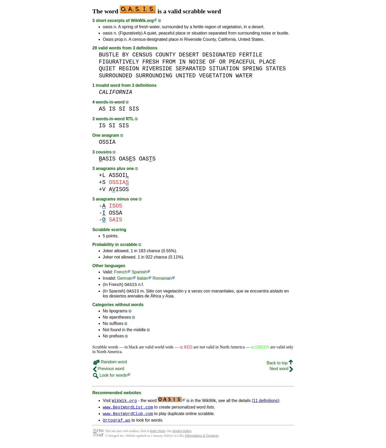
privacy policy (181, 435)
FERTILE (250, 55)
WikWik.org (142, 20)
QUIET (107, 68)
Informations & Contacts (201, 439)
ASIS (107, 159)
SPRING (252, 68)
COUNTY (166, 55)
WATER (244, 75)
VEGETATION (215, 75)
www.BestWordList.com (128, 409)
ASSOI (119, 175)
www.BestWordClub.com (128, 417)
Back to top (280, 364)
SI (122, 109)
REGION (129, 68)
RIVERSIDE (157, 68)
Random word (110, 363)
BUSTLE (109, 55)
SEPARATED (191, 68)
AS (102, 109)
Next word (281, 370)
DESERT (189, 55)
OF (212, 62)
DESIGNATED (219, 55)
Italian (142, 278)
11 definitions (265, 402)
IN (182, 62)
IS (112, 109)
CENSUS (142, 55)
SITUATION (224, 68)
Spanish (139, 272)
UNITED (185, 75)
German (124, 278)
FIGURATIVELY (119, 62)
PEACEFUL (242, 62)
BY (125, 55)
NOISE (197, 62)
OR (222, 62)
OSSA (115, 213)
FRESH (150, 62)
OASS (127, 159)
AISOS (119, 189)
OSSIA (107, 142)
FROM (168, 62)
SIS (134, 109)
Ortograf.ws (116, 424)
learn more (157, 435)
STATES (276, 68)
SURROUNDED (115, 75)
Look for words (110, 377)
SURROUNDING (153, 75)
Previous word (108, 370)
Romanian (162, 278)
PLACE (267, 62)
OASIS (130, 285)
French (120, 272)
